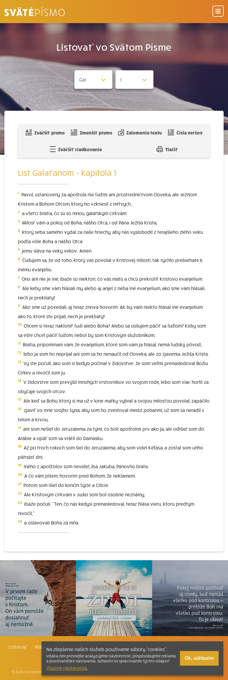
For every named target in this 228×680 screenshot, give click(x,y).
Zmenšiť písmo (91, 132)
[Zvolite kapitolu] (134, 79)
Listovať (17, 647)
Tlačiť (167, 149)
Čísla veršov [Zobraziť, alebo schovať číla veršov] (185, 132)
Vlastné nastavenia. (67, 668)
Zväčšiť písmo (45, 132)
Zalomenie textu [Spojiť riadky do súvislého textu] (140, 132)
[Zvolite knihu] (93, 79)
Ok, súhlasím (199, 658)
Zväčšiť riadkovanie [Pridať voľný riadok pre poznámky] (76, 149)
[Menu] (218, 12)
